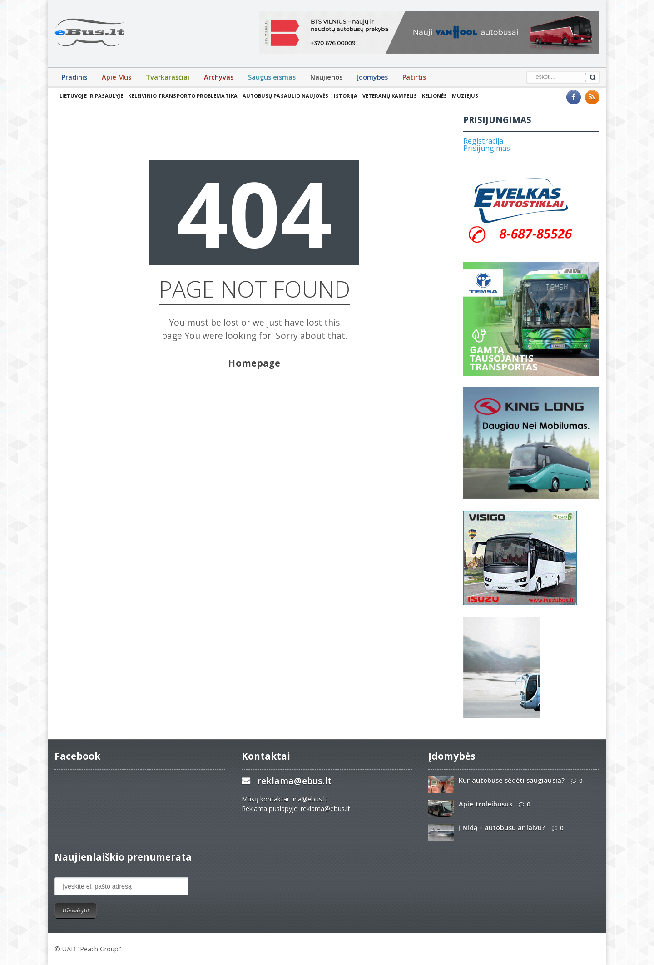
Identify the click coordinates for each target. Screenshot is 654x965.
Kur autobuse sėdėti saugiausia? (511, 780)
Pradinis (74, 77)
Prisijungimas (486, 148)
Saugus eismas (272, 77)
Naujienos (326, 77)
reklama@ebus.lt (294, 781)
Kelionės (431, 95)
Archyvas (218, 77)
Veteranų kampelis (387, 95)
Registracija (483, 141)
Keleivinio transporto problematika (182, 95)
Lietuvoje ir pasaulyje (91, 95)
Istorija (343, 95)
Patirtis (414, 77)
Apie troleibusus (485, 804)
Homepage (254, 363)
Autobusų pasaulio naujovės (283, 95)
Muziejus (461, 95)
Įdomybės (372, 77)
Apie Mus (116, 77)
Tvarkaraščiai (167, 77)
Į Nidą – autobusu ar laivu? (501, 827)
